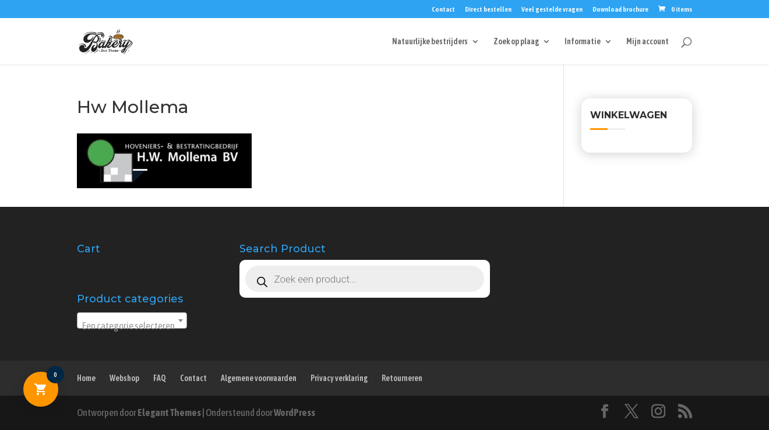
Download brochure (620, 9)
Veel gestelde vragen (552, 9)
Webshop (124, 378)
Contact (443, 9)
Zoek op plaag (516, 41)
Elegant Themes (169, 412)
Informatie (583, 41)
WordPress (294, 412)
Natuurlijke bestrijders (430, 41)
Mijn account (647, 41)
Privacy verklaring (339, 378)
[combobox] (132, 320)
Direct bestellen (488, 9)
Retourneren (402, 378)
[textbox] (131, 326)
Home (86, 378)
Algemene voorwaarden (259, 378)
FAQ (159, 378)
